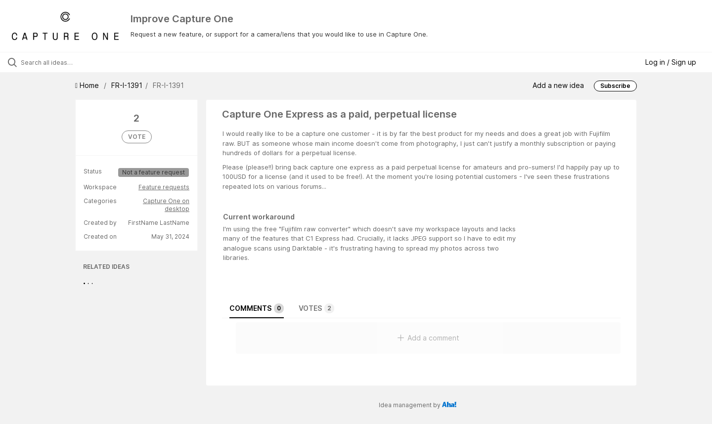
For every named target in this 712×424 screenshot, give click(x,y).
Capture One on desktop (166, 204)
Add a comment (428, 338)
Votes (316, 308)
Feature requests (163, 187)
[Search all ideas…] (83, 62)
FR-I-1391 (126, 85)
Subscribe (615, 85)
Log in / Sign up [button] (670, 62)
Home (88, 85)
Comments (256, 308)
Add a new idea (558, 85)
